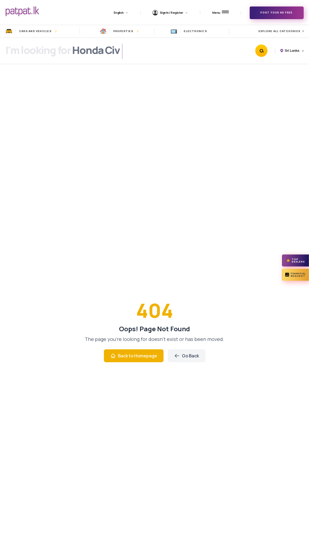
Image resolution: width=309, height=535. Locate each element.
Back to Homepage (133, 356)
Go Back (186, 356)
